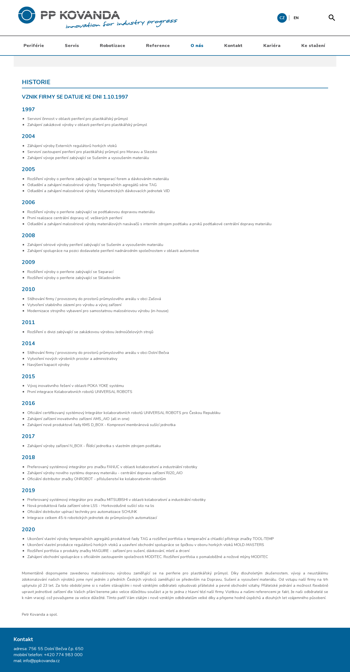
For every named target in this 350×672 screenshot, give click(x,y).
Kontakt (233, 46)
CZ (282, 17)
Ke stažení (313, 46)
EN (296, 17)
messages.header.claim (126, 17)
